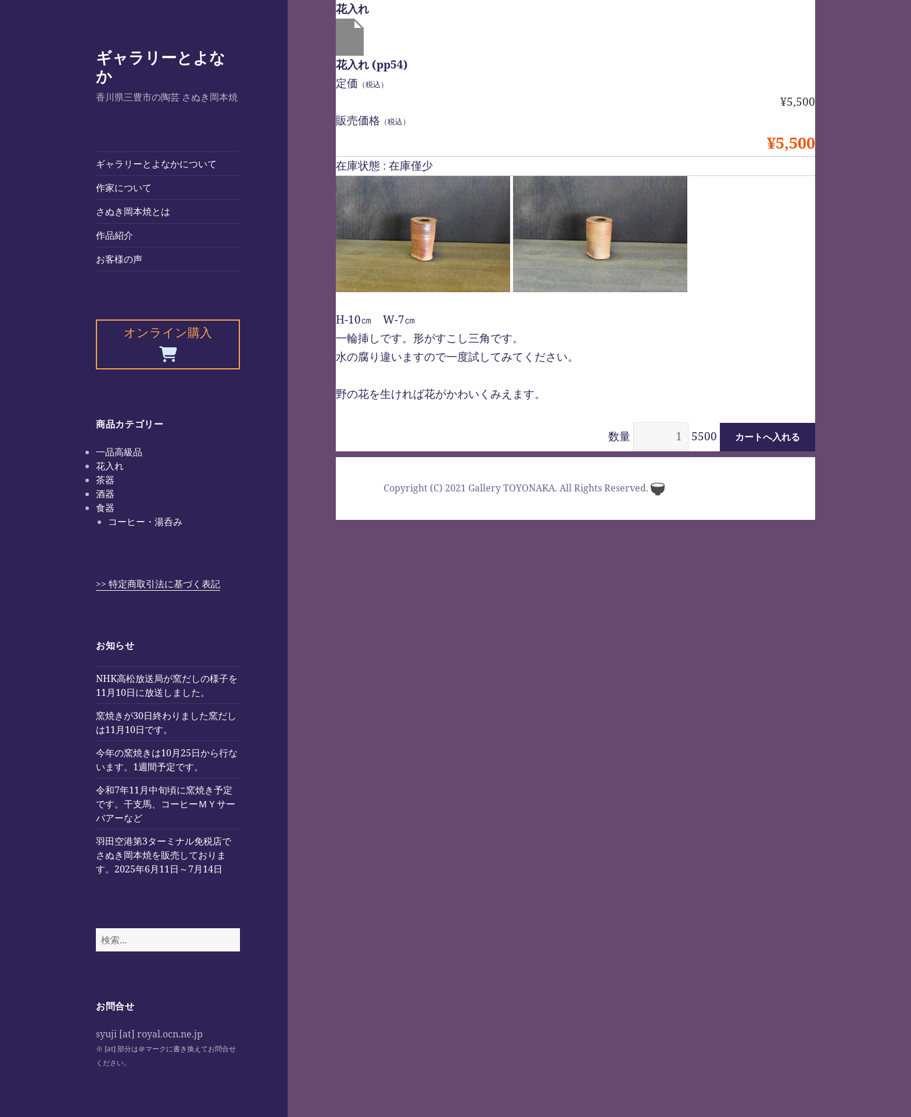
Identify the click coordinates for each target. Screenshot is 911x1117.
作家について (124, 187)
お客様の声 (119, 259)
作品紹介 (114, 235)
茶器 (105, 479)
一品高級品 (119, 452)
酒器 (105, 493)
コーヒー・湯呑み (145, 521)
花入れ (110, 465)
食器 (105, 507)
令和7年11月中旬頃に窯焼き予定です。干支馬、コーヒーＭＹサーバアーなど (165, 804)
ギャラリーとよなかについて (156, 163)
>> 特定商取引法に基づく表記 (158, 583)
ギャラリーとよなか (160, 66)
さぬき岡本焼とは (133, 211)
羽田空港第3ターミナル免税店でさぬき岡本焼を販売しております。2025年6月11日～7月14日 (163, 855)
